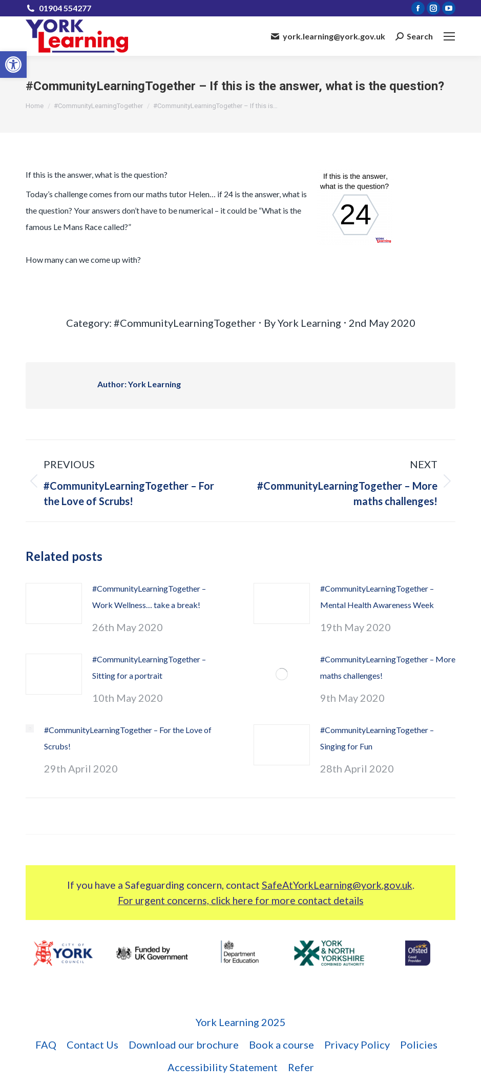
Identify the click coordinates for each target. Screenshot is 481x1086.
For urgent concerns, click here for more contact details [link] (241, 900)
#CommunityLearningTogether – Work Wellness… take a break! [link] (149, 596)
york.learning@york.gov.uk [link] (328, 36)
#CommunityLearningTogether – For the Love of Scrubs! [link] (128, 738)
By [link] (302, 323)
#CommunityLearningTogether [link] (185, 323)
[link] (13, 64)
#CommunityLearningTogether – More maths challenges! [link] (387, 667)
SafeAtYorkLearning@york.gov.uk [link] (337, 885)
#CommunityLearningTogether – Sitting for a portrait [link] (149, 667)
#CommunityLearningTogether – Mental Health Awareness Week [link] (377, 596)
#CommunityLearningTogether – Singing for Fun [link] (377, 738)
